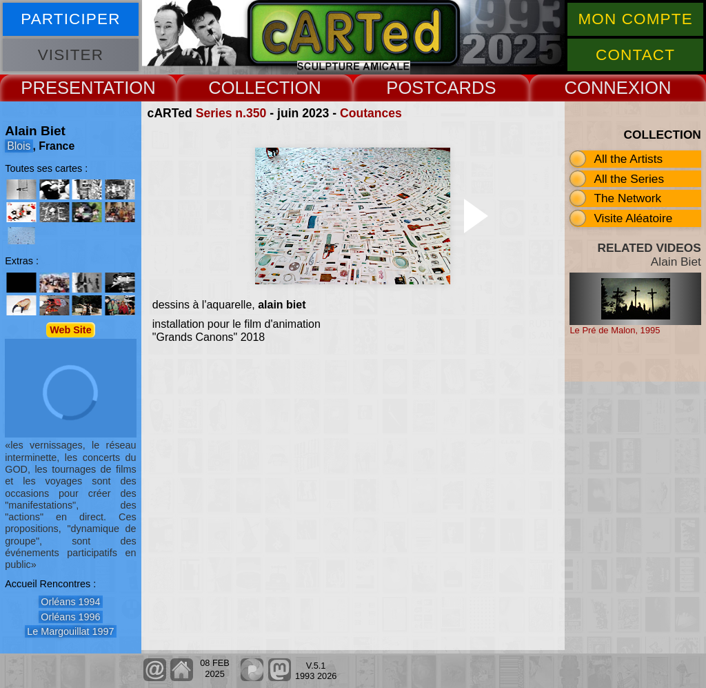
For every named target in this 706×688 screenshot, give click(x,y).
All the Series (629, 179)
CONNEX (602, 87)
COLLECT (249, 87)
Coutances (371, 113)
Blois (18, 146)
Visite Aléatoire (633, 218)
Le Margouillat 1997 (70, 631)
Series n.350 (231, 113)
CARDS (465, 87)
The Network (627, 198)
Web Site (71, 329)
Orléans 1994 (70, 601)
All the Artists (628, 159)
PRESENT (62, 87)
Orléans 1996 (70, 616)
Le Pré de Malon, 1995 (614, 330)
